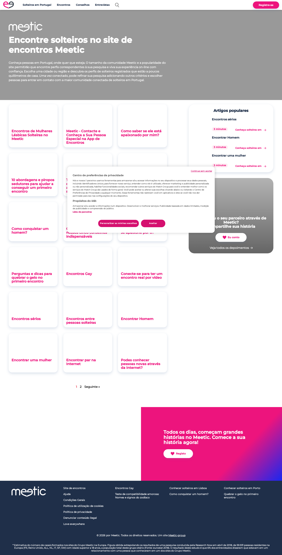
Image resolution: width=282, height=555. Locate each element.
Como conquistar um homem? (30, 231)
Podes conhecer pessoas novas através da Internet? (140, 364)
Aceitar (153, 223)
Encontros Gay (79, 274)
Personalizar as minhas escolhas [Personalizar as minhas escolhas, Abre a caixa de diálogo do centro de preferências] (118, 223)
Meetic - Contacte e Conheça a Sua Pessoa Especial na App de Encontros (86, 137)
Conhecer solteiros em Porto (242, 488)
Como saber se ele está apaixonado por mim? (141, 133)
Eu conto (231, 237)
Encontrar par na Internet (81, 362)
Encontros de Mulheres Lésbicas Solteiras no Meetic (32, 135)
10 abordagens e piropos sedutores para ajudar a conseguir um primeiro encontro (33, 185)
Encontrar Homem (137, 319)
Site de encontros (74, 488)
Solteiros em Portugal (37, 4)
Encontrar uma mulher (32, 360)
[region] (141, 199)
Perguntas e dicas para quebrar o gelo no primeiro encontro (32, 277)
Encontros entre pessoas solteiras (81, 321)
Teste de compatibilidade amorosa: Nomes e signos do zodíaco (137, 495)
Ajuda (66, 494)
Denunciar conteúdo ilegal (80, 518)
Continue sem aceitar (201, 171)
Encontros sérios (26, 319)
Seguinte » (92, 386)
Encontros (63, 4)
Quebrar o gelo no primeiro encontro (241, 495)
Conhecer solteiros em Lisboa (188, 488)
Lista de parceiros (82, 212)
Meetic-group (176, 535)
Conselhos (82, 4)
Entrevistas (102, 4)
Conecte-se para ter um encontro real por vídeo (141, 276)
